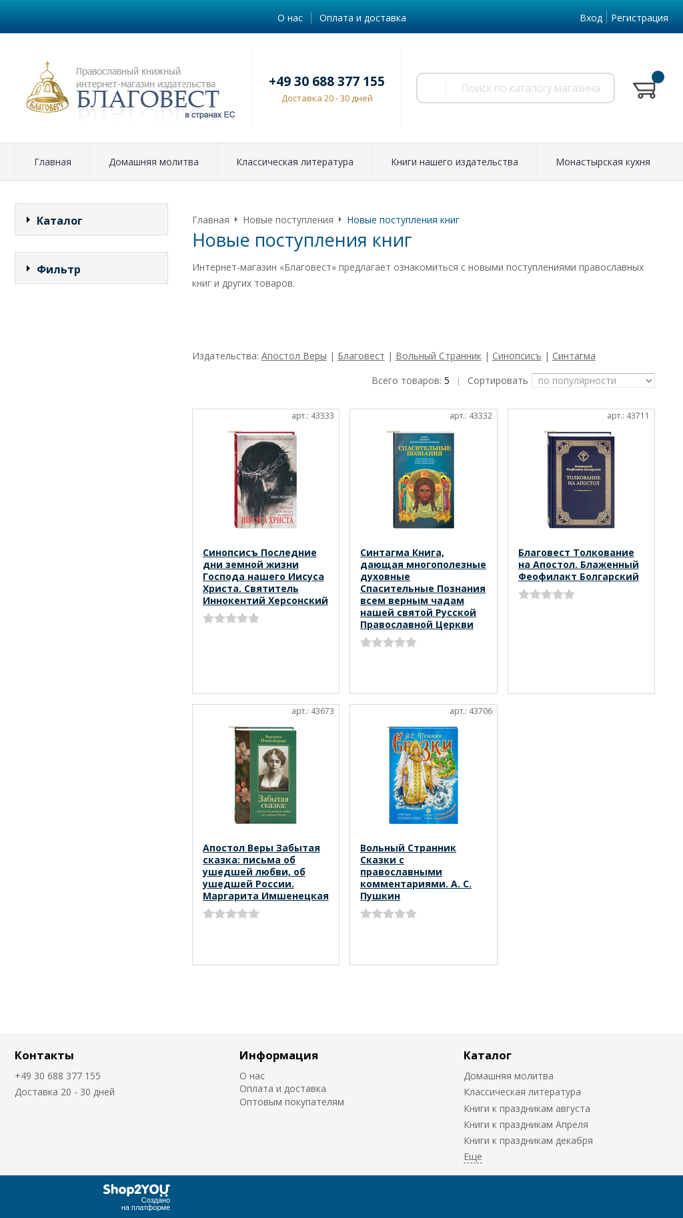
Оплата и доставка (362, 17)
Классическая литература (295, 161)
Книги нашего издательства (454, 161)
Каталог (488, 1055)
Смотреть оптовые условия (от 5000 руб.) (296, 311)
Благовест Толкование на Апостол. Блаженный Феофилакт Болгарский (578, 564)
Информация (278, 1055)
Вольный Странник (439, 355)
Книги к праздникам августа (527, 1108)
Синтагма (574, 355)
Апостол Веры (294, 355)
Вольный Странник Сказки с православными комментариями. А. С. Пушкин (416, 871)
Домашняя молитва (154, 161)
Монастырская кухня (603, 161)
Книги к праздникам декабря (528, 1140)
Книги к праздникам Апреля (526, 1124)
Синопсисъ (517, 355)
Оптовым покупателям (291, 1101)
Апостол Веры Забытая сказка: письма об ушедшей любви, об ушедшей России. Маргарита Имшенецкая (266, 871)
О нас (290, 17)
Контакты (44, 1055)
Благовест (361, 355)
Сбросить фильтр (91, 486)
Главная (52, 161)
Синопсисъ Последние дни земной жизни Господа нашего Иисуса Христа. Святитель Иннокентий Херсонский (265, 576)
